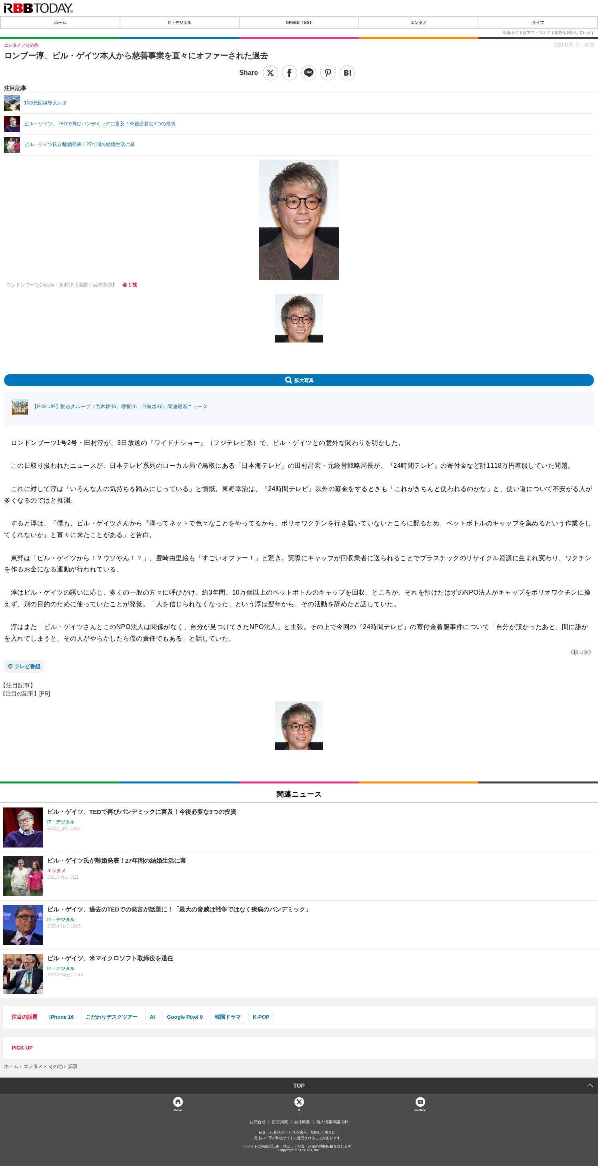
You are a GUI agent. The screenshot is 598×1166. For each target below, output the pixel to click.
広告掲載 (280, 1122)
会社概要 (302, 1122)
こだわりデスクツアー (112, 1017)
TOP (299, 1085)
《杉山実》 (581, 652)
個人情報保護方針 (332, 1122)
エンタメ (418, 22)
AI (152, 1017)
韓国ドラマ (228, 1017)
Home (178, 1110)
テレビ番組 (27, 666)
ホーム (60, 22)
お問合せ (258, 1122)
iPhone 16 (61, 1017)
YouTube (420, 1110)
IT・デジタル (179, 22)
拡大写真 (304, 380)
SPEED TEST (299, 22)
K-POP (261, 1017)
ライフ (538, 22)
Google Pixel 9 (185, 1017)
